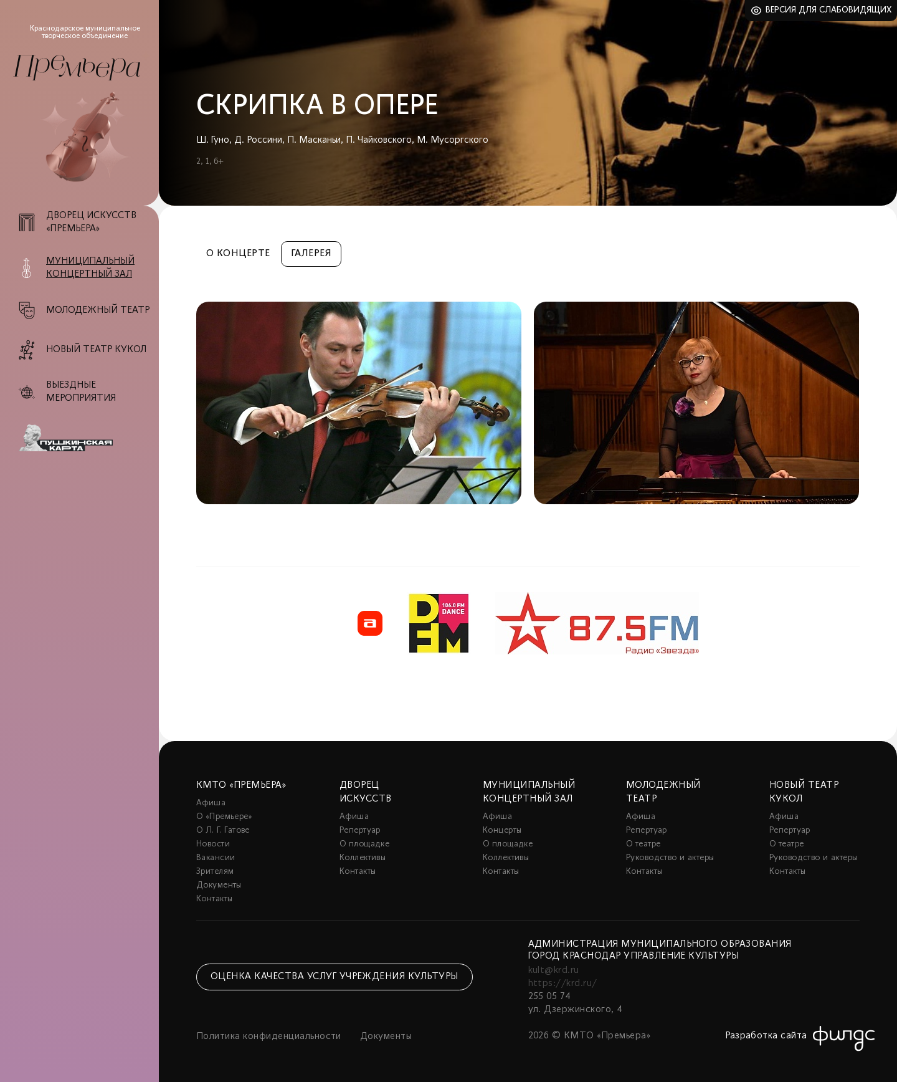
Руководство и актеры (670, 858)
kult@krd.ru (553, 970)
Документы (219, 885)
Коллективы (362, 858)
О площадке (364, 844)
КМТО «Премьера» (241, 785)
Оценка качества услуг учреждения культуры (334, 977)
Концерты (502, 830)
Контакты (214, 899)
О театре (643, 844)
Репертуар (360, 830)
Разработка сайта (766, 1036)
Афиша (210, 803)
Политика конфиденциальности (268, 1036)
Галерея (311, 254)
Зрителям (215, 871)
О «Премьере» (224, 816)
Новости (213, 844)
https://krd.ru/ (562, 984)
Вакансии (215, 858)
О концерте (238, 254)
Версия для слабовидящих (829, 10)
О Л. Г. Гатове (223, 830)
